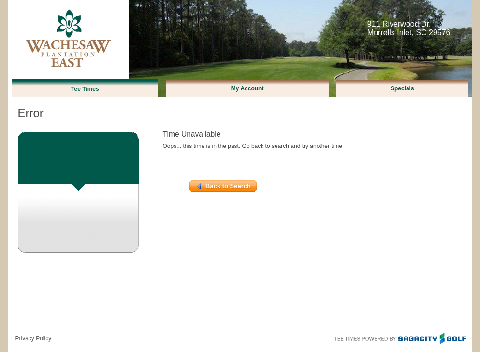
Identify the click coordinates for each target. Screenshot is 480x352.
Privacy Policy (33, 338)
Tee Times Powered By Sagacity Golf (399, 337)
